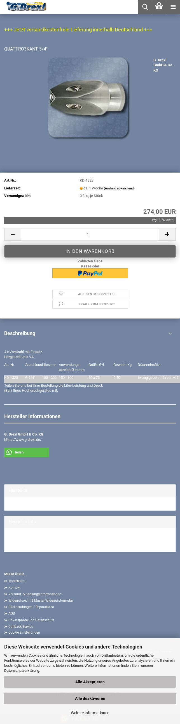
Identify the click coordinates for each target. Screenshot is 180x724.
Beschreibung (19, 333)
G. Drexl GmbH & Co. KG (163, 65)
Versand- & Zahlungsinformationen (34, 594)
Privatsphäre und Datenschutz (31, 620)
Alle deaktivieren (90, 698)
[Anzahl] (90, 234)
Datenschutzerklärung (21, 670)
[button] (12, 234)
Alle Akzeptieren (90, 682)
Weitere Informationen (90, 713)
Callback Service (20, 627)
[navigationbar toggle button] (173, 7)
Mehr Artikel (18, 545)
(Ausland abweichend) (119, 188)
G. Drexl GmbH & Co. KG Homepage (37, 540)
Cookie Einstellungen (24, 632)
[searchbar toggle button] (145, 7)
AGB (11, 613)
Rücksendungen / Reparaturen (31, 607)
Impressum (16, 581)
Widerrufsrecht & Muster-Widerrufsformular (40, 600)
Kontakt (14, 588)
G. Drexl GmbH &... (23, 503)
